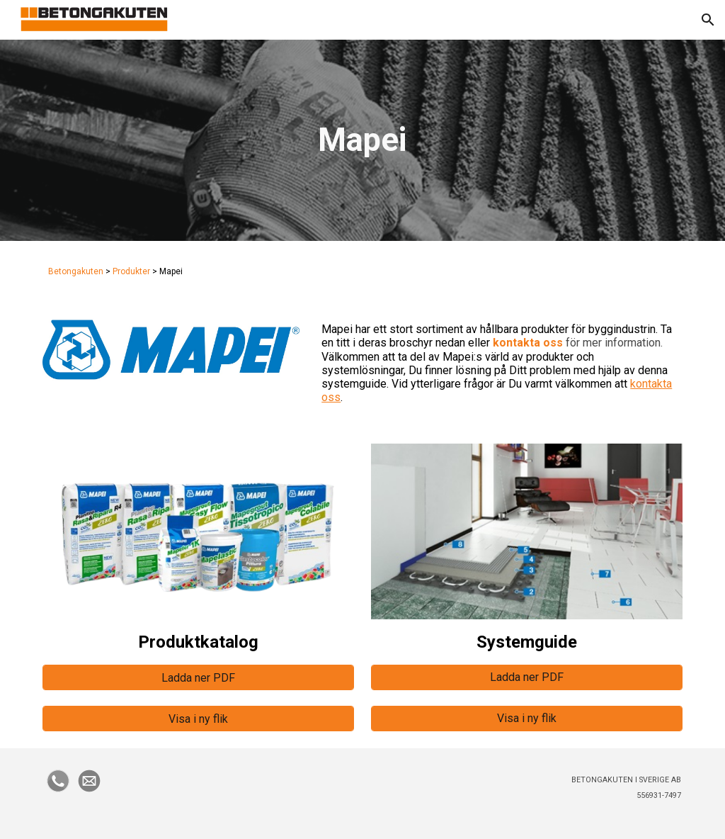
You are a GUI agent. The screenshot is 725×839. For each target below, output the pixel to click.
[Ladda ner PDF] (198, 678)
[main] (362, 141)
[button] (708, 20)
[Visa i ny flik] (198, 719)
